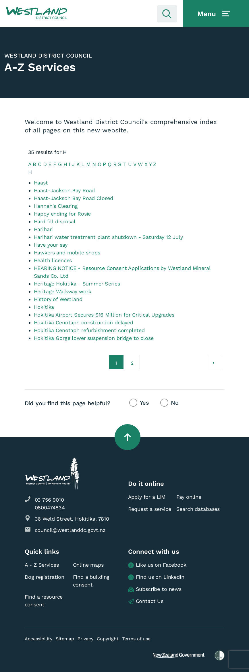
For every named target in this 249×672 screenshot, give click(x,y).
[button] (36, 13)
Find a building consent (91, 581)
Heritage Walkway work (62, 291)
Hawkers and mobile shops (67, 253)
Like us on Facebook (157, 565)
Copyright (108, 638)
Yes (144, 402)
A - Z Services (42, 565)
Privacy (85, 638)
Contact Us (146, 601)
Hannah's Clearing (56, 206)
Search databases (198, 509)
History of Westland (58, 299)
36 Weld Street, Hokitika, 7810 (72, 519)
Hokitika (44, 307)
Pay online (189, 497)
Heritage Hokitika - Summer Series (77, 284)
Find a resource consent (44, 601)
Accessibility (38, 638)
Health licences (53, 260)
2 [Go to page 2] (132, 363)
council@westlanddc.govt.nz (70, 530)
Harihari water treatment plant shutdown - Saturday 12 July (108, 237)
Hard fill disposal (55, 221)
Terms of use (136, 638)
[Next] (214, 362)
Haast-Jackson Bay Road (64, 190)
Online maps (88, 565)
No (175, 402)
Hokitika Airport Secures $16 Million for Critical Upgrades (104, 315)
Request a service (149, 509)
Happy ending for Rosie (62, 214)
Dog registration (45, 577)
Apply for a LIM (147, 497)
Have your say (50, 245)
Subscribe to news (155, 589)
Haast (41, 183)
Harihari (43, 229)
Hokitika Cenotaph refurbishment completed (89, 330)
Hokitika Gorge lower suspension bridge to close (94, 338)
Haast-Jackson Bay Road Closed (73, 198)
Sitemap (65, 638)
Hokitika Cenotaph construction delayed (83, 322)
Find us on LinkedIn (156, 577)
